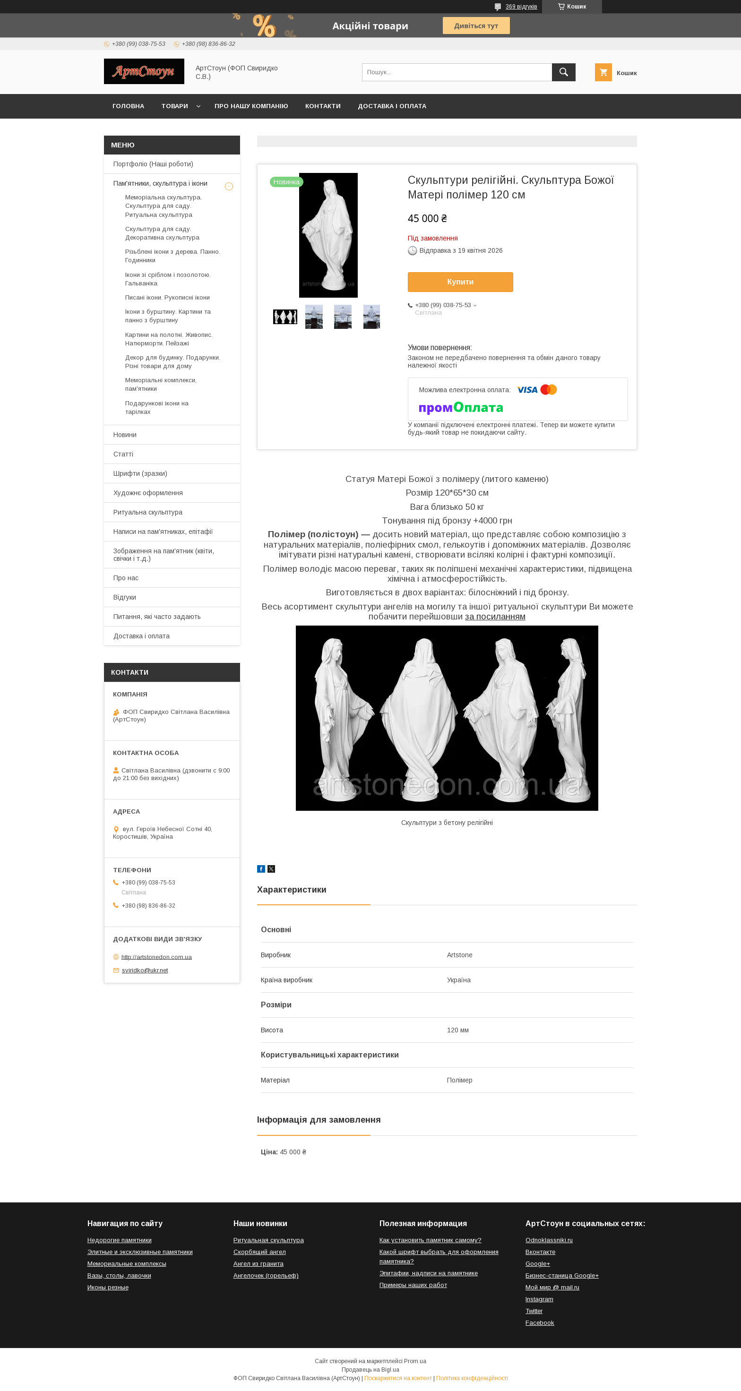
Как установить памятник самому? (430, 1240)
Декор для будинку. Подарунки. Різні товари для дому (172, 361)
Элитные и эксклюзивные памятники (140, 1251)
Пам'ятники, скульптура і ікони (160, 183)
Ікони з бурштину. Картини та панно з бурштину (168, 316)
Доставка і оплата (392, 106)
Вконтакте (540, 1251)
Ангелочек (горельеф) (266, 1275)
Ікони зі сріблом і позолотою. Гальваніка (168, 279)
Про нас (125, 578)
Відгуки (124, 597)
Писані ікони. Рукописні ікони (167, 297)
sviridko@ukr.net (145, 970)
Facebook (540, 1322)
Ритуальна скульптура (147, 512)
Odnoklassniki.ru (549, 1240)
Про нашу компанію (251, 106)
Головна (128, 106)
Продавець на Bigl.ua (370, 1369)
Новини (125, 434)
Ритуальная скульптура (268, 1240)
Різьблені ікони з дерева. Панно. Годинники (172, 256)
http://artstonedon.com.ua (156, 956)
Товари (174, 106)
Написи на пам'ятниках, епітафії (163, 531)
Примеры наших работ (413, 1284)
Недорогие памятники (119, 1240)
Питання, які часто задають (157, 616)
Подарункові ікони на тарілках (157, 407)
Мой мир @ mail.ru (552, 1287)
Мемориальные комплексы (126, 1263)
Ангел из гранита (258, 1263)
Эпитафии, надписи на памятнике (428, 1273)
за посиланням (495, 616)
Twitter (534, 1310)
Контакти (323, 106)
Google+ (538, 1263)
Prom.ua (415, 1361)
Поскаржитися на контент (398, 1378)
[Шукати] (564, 72)
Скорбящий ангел (259, 1251)
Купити (461, 282)
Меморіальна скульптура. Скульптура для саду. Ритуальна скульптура (163, 206)
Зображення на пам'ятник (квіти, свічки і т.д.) (163, 554)
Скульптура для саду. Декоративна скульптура (162, 233)
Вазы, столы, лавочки (119, 1275)
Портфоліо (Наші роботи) (153, 164)
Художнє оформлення (148, 493)
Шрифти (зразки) (140, 473)
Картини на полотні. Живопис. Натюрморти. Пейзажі (169, 339)
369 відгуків (521, 6)
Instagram (539, 1299)
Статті (123, 454)
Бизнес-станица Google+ (562, 1275)
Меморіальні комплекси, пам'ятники (161, 384)
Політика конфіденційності (472, 1378)
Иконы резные (108, 1287)
